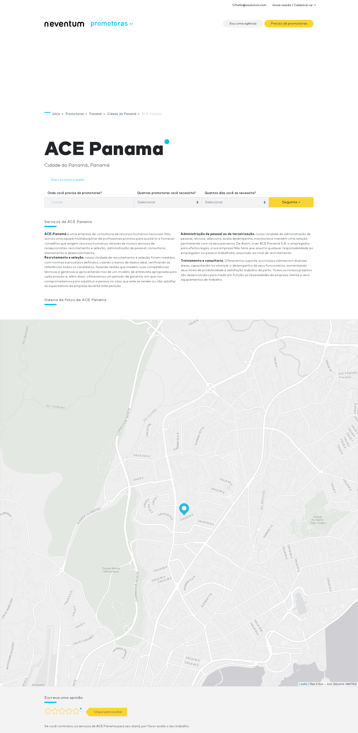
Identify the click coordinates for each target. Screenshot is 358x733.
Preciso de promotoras (289, 23)
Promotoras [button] (111, 23)
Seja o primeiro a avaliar (67, 180)
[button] (132, 312)
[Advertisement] (179, 67)
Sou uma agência (242, 23)
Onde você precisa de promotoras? (75, 193)
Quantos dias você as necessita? (230, 193)
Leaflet (303, 684)
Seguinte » (291, 202)
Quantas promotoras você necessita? (166, 193)
